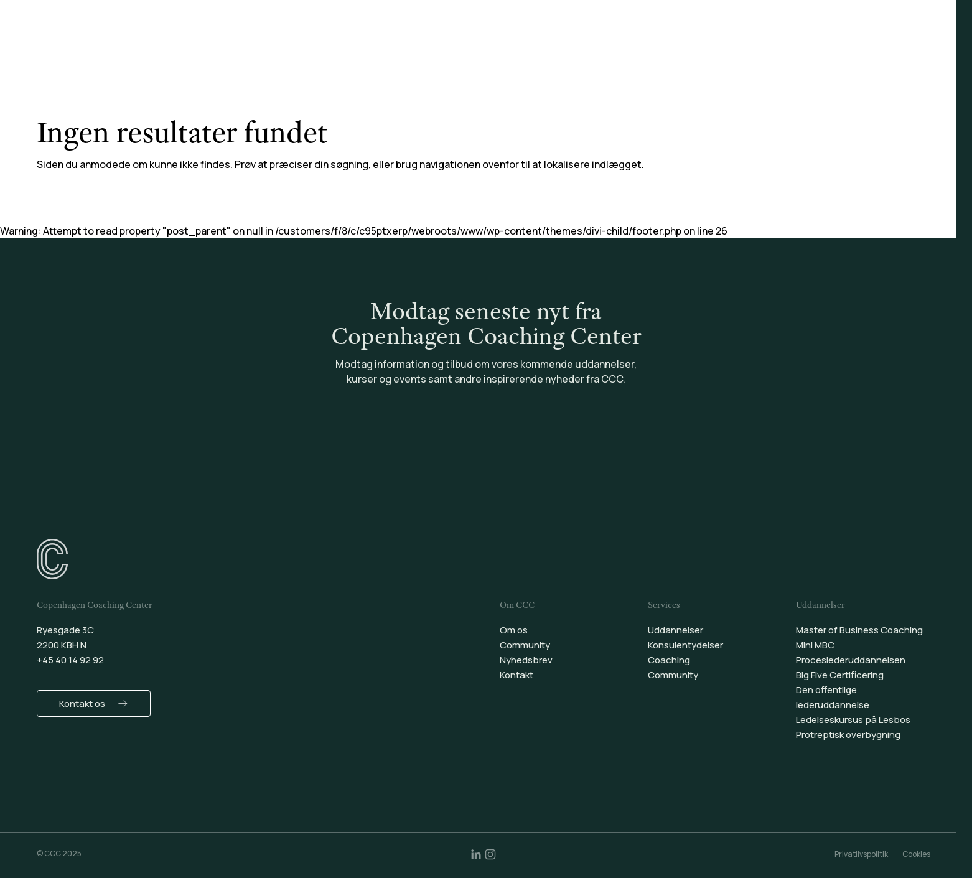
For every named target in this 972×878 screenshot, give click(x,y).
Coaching (543, 43)
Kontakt (516, 674)
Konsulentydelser (455, 43)
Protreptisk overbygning (848, 734)
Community (615, 43)
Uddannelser (360, 43)
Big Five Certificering (840, 674)
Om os (514, 630)
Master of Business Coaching (859, 630)
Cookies (916, 854)
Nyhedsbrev (526, 659)
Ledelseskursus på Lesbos (853, 719)
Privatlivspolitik (861, 854)
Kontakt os (82, 703)
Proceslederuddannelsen (850, 659)
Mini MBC (815, 644)
